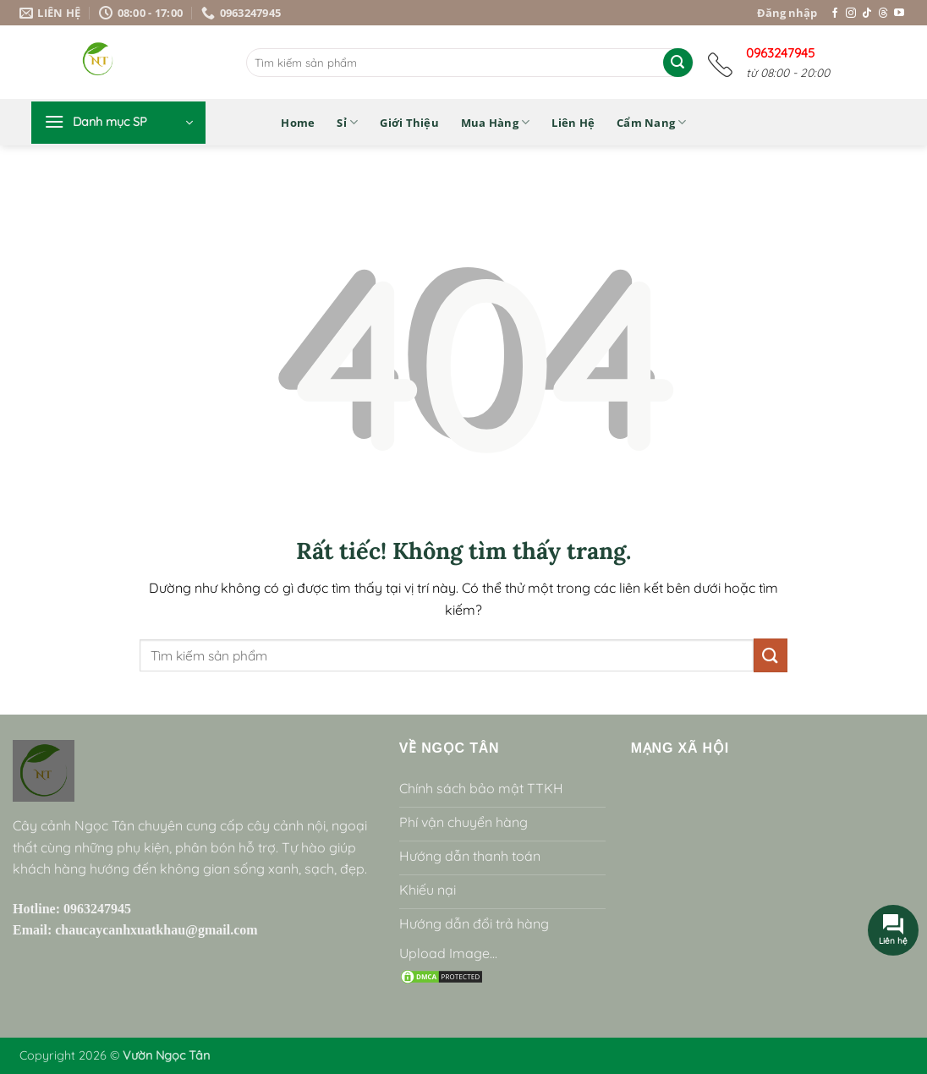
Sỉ (347, 122)
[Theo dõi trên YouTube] (899, 13)
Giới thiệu (409, 122)
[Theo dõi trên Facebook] (835, 13)
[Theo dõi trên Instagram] (851, 13)
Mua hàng (495, 122)
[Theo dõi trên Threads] (883, 13)
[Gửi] (677, 62)
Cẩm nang (652, 122)
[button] (118, 122)
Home (298, 122)
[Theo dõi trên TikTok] (867, 13)
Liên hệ (573, 122)
